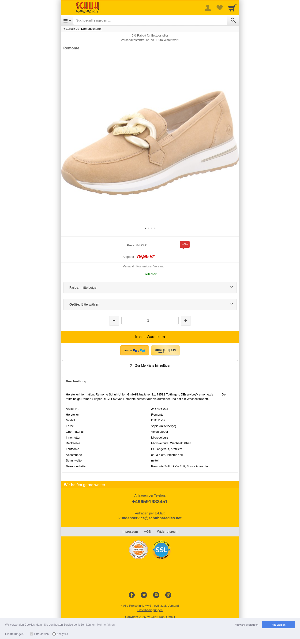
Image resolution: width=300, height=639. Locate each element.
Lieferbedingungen (150, 610)
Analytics (62, 634)
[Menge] (149, 320)
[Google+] (168, 595)
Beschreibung (76, 381)
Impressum (130, 531)
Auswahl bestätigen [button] (246, 624)
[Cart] (232, 8)
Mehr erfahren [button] (106, 624)
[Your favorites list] (219, 8)
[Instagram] (156, 595)
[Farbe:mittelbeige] (150, 287)
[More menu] (207, 8)
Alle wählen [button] (278, 624)
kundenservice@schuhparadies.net (149, 518)
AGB (147, 531)
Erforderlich (41, 634)
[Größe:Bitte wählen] (150, 304)
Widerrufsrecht (167, 531)
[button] (150, 365)
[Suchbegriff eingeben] (150, 20)
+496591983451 (150, 501)
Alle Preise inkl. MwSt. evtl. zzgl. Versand (151, 605)
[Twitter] (144, 595)
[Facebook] (132, 595)
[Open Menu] (67, 20)
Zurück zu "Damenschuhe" (84, 28)
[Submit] (233, 20)
